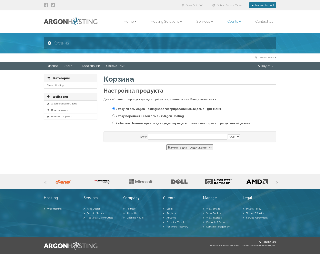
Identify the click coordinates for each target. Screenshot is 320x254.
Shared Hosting (55, 85)
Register (169, 213)
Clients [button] (234, 21)
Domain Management (216, 226)
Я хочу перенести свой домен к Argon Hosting (148, 116)
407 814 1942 (267, 241)
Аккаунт (265, 66)
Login (168, 208)
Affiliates (169, 217)
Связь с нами (115, 66)
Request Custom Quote (98, 217)
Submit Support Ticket (227, 5)
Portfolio (129, 208)
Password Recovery (175, 226)
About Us (130, 213)
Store (70, 66)
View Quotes (212, 213)
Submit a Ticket (173, 222)
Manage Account (263, 5)
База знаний (91, 66)
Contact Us (264, 21)
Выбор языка (265, 57)
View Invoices (212, 217)
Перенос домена (58, 110)
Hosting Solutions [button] (166, 21)
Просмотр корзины (59, 116)
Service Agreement (255, 217)
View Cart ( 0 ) (192, 5)
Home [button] (130, 21)
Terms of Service (253, 213)
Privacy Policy (252, 208)
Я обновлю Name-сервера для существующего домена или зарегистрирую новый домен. (181, 123)
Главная (52, 66)
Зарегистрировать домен (62, 103)
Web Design (92, 208)
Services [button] (204, 21)
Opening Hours (133, 217)
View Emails (211, 208)
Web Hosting (53, 208)
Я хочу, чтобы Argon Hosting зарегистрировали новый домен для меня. (167, 109)
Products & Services (215, 222)
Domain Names (93, 213)
